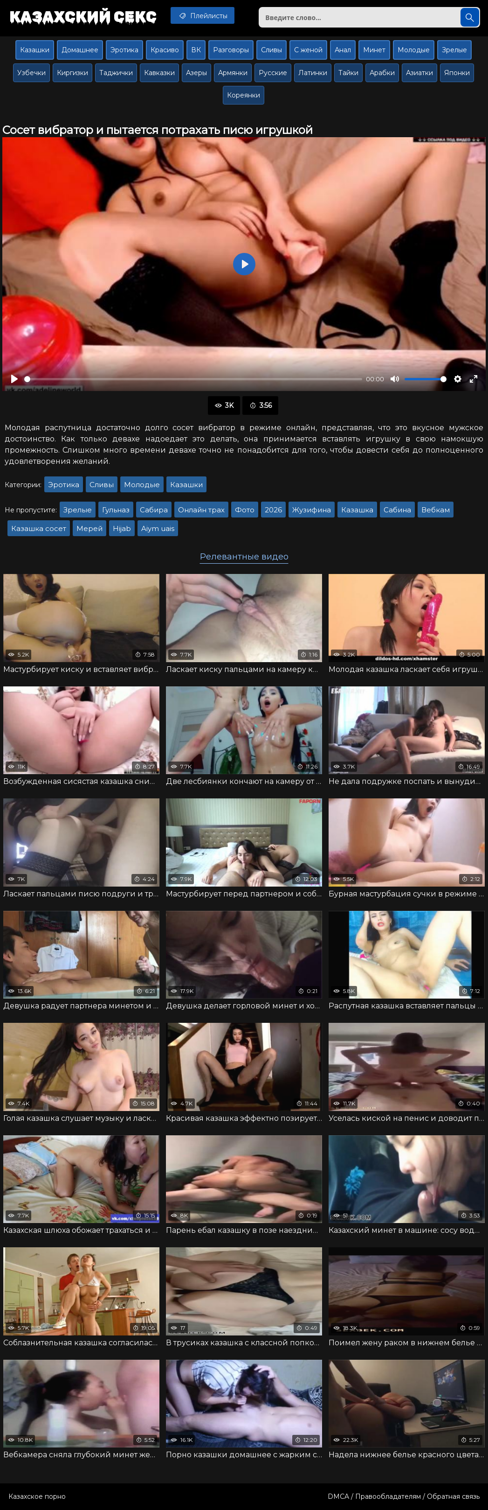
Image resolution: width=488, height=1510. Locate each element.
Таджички (116, 73)
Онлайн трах (201, 509)
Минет (374, 50)
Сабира (154, 509)
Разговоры (231, 50)
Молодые (414, 50)
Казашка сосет (38, 528)
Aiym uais (157, 528)
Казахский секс (83, 16)
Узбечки (31, 73)
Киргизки (72, 73)
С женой (308, 50)
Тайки (348, 73)
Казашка (357, 509)
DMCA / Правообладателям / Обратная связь (404, 1496)
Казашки (34, 50)
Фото (244, 509)
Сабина (397, 509)
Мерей (89, 528)
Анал (343, 50)
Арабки (382, 73)
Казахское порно (37, 1496)
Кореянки (243, 95)
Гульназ (116, 509)
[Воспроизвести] (14, 378)
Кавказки (159, 73)
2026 (273, 509)
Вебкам (435, 509)
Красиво (165, 50)
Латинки (312, 73)
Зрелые (454, 50)
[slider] (193, 379)
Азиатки (419, 73)
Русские (273, 73)
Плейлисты (202, 15)
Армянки (232, 73)
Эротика (124, 50)
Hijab (122, 528)
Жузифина (311, 509)
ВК (196, 50)
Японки (457, 73)
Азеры (196, 73)
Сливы (271, 50)
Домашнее (80, 50)
